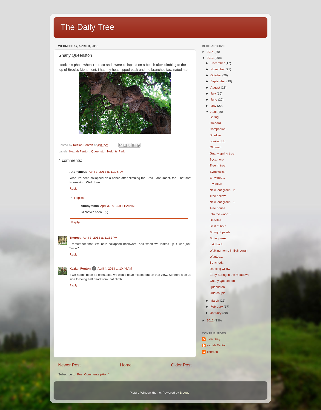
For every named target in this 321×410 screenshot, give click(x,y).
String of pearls (220, 232)
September (218, 81)
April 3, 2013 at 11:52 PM (100, 237)
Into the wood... (220, 214)
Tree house (217, 208)
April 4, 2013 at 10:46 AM (114, 268)
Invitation (216, 183)
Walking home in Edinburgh (229, 250)
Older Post (181, 364)
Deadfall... (217, 220)
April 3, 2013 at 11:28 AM (117, 206)
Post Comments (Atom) (93, 374)
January (216, 313)
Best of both (218, 226)
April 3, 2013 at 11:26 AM (106, 171)
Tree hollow (218, 196)
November (218, 69)
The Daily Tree (87, 27)
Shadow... (216, 135)
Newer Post (69, 364)
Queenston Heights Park (108, 151)
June (214, 99)
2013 (211, 57)
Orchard (215, 123)
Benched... (217, 262)
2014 (211, 51)
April (214, 111)
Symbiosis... (218, 171)
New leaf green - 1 (222, 202)
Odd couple (218, 293)
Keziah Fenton (79, 151)
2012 (211, 320)
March (215, 300)
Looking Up (217, 141)
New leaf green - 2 (222, 190)
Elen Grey (213, 339)
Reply (73, 188)
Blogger (185, 392)
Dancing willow (220, 268)
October (216, 75)
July (213, 93)
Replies (79, 197)
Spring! (215, 117)
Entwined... (217, 177)
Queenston (217, 287)
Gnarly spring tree (222, 153)
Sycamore (217, 159)
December (218, 63)
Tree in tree (218, 165)
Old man (215, 147)
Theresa (75, 237)
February (217, 306)
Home (126, 364)
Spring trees (218, 238)
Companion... (219, 129)
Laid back (216, 244)
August (215, 87)
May (213, 105)
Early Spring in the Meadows (229, 274)
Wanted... (216, 256)
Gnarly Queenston (222, 280)
